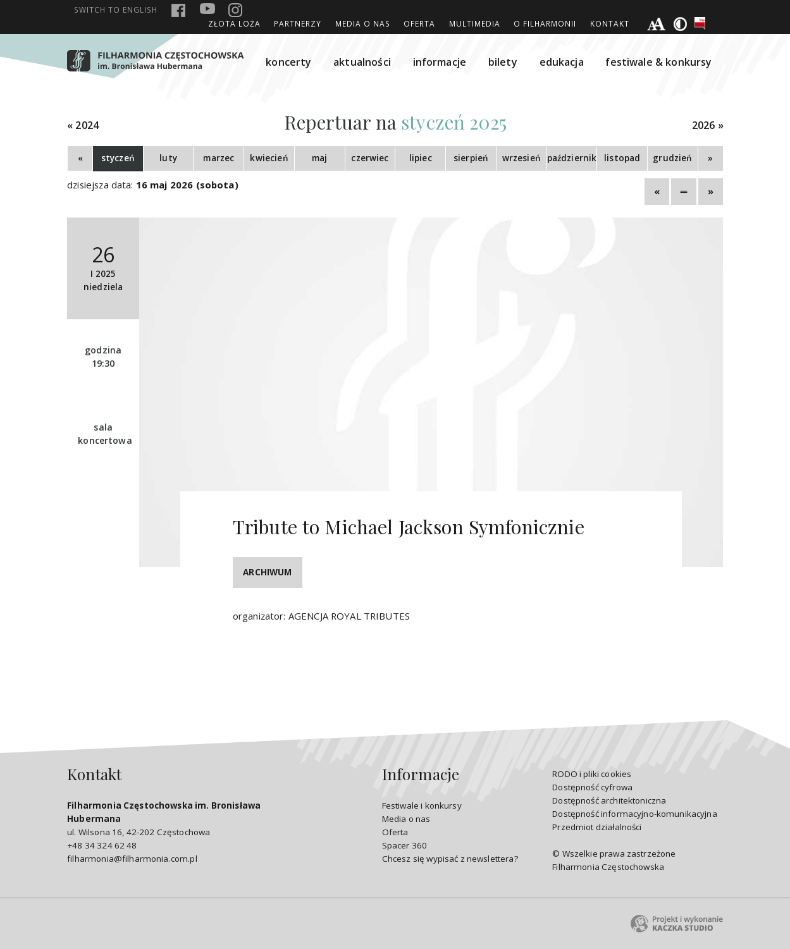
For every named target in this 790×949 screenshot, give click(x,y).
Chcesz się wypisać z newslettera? (450, 858)
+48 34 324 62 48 (102, 845)
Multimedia (474, 23)
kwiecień (269, 158)
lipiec (420, 158)
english (115, 9)
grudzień (672, 158)
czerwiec (369, 158)
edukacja (562, 62)
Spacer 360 (405, 845)
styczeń (118, 158)
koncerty (288, 62)
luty (168, 158)
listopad (622, 158)
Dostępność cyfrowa (592, 787)
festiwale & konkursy (658, 62)
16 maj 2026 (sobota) (187, 184)
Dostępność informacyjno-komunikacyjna (634, 813)
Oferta (419, 23)
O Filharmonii (545, 23)
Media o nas (362, 23)
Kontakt (609, 23)
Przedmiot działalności (596, 827)
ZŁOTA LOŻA (234, 23)
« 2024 (83, 125)
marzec (218, 158)
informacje (440, 62)
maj (319, 158)
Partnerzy (297, 23)
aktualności (362, 62)
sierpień (471, 158)
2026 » (708, 125)
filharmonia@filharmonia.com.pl (132, 858)
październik (572, 158)
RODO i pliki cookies (591, 774)
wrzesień (521, 158)
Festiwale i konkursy (422, 805)
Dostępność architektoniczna (609, 800)
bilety (502, 62)
